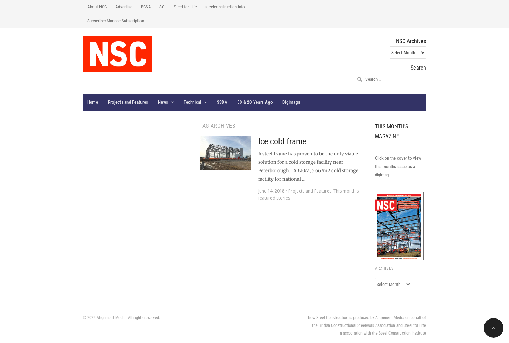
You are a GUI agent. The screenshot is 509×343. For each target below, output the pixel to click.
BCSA (146, 6)
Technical (192, 102)
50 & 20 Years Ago (255, 102)
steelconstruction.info (225, 6)
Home (92, 102)
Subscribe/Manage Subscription (115, 20)
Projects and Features (128, 102)
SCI (162, 6)
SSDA (222, 102)
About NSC (97, 6)
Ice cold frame (282, 141)
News (163, 102)
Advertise (123, 6)
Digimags (291, 102)
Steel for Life (185, 6)
